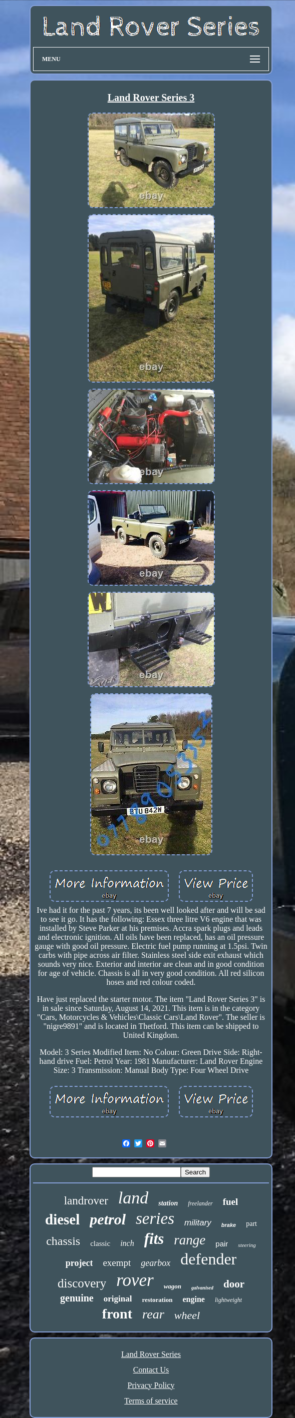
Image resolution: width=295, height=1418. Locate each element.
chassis (63, 1240)
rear (153, 1314)
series (155, 1218)
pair (221, 1243)
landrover (86, 1200)
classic (100, 1243)
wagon (172, 1286)
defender (208, 1259)
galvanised (202, 1287)
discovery (82, 1283)
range (189, 1239)
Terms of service (150, 1400)
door (233, 1284)
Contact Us (151, 1369)
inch (127, 1243)
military (197, 1222)
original (118, 1298)
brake (228, 1225)
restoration (157, 1299)
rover (135, 1280)
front (117, 1313)
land (133, 1197)
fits (154, 1238)
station (168, 1203)
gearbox (155, 1263)
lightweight (228, 1299)
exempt (117, 1262)
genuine (77, 1297)
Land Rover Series (151, 1354)
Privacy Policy (151, 1385)
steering (246, 1245)
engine (194, 1299)
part (251, 1223)
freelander (200, 1203)
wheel (187, 1315)
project (79, 1263)
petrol (108, 1219)
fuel (230, 1201)
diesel (62, 1219)
